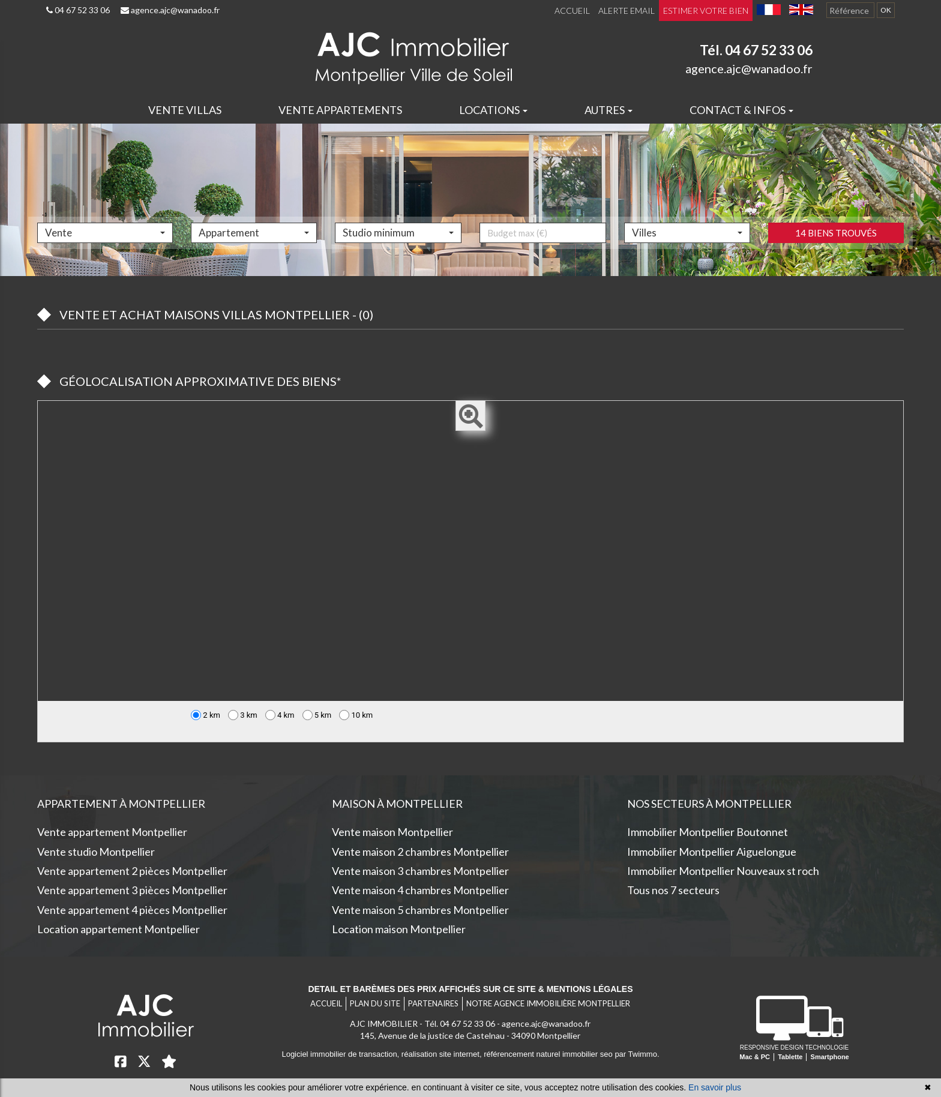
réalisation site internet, (442, 1054)
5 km (317, 715)
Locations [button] (493, 109)
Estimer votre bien (705, 10)
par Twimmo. (637, 1054)
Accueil (572, 10)
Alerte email (626, 10)
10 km (356, 715)
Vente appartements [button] (340, 109)
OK (885, 9)
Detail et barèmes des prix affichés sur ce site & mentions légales (470, 989)
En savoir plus (714, 1087)
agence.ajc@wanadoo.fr (170, 10)
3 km (242, 715)
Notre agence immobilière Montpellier (548, 1003)
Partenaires (433, 1003)
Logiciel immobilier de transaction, (341, 1054)
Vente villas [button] (184, 109)
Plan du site (375, 1003)
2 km (205, 715)
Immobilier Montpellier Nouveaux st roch (723, 870)
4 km (280, 715)
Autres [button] (609, 109)
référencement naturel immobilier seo (549, 1054)
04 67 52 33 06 (78, 10)
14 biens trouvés (836, 258)
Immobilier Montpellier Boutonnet (707, 831)
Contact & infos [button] (741, 109)
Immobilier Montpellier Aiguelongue (711, 851)
